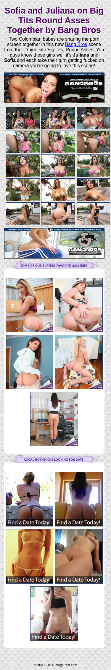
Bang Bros (76, 44)
